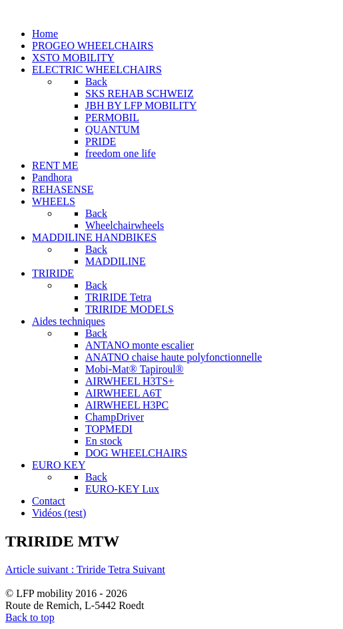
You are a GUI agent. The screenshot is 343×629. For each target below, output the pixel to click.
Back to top (30, 617)
